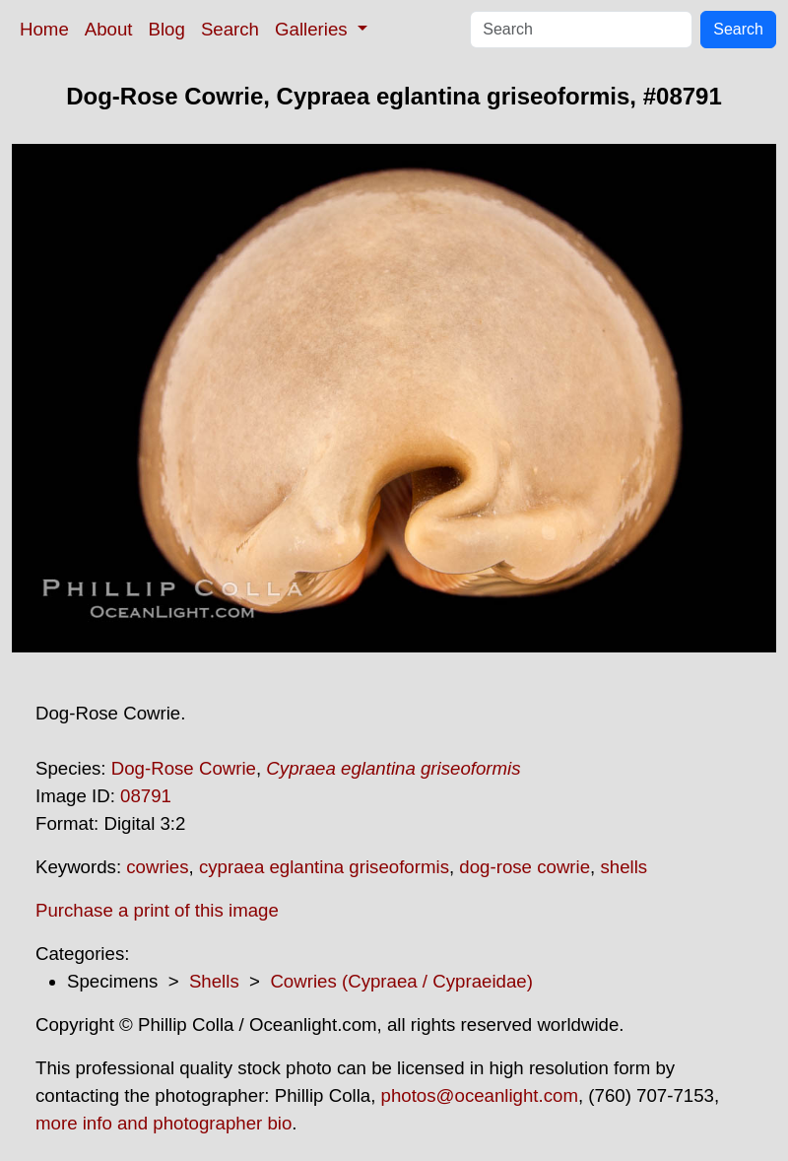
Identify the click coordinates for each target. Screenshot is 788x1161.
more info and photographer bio (163, 1123)
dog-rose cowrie (524, 866)
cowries (157, 866)
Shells (214, 981)
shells (623, 866)
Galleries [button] (314, 29)
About (109, 29)
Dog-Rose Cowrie (183, 768)
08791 (145, 795)
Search (230, 29)
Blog (167, 29)
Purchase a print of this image (157, 910)
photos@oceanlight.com (479, 1095)
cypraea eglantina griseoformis (324, 866)
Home (44, 29)
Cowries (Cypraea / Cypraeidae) (401, 981)
